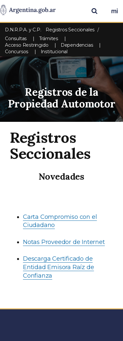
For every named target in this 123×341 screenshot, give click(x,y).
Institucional (54, 52)
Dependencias (77, 45)
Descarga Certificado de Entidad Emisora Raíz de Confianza (58, 267)
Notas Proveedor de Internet (64, 242)
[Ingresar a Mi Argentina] (114, 11)
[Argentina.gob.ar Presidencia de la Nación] (28, 10)
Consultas (16, 38)
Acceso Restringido (26, 45)
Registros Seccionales (70, 30)
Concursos (16, 52)
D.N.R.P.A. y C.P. (23, 30)
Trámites (48, 38)
